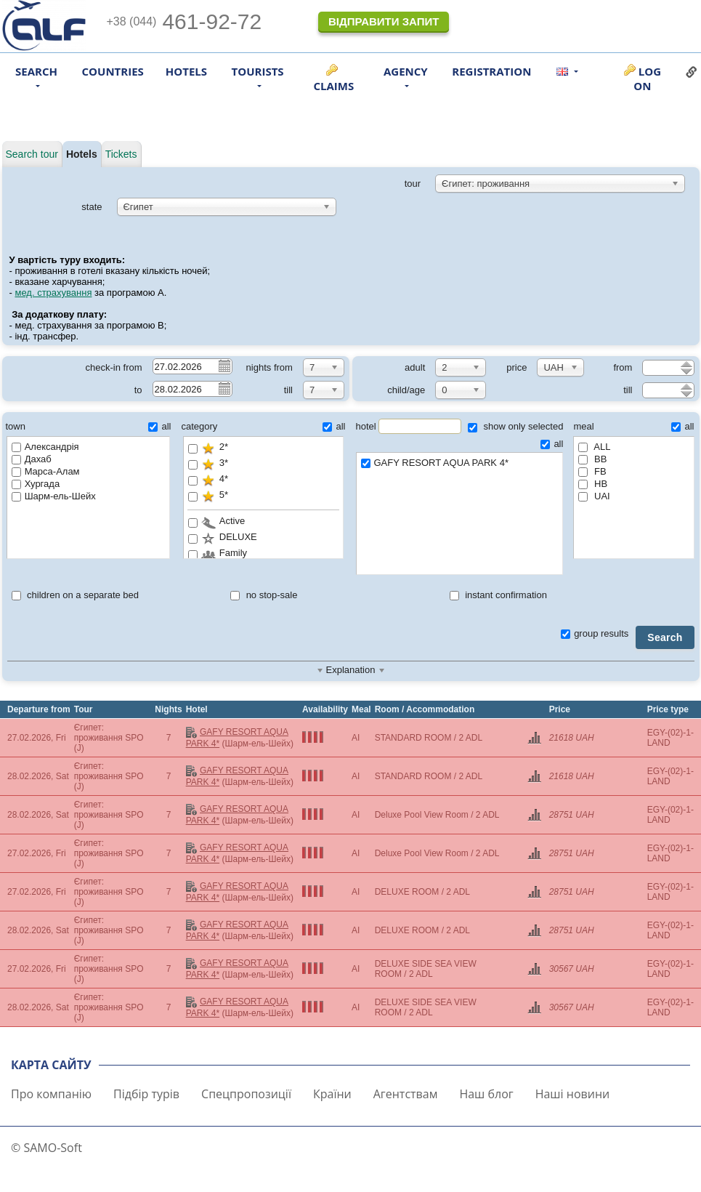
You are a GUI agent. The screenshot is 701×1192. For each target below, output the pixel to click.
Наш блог (486, 1094)
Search (664, 637)
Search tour (32, 154)
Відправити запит (383, 21)
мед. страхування (53, 292)
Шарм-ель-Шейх (54, 496)
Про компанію (51, 1094)
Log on (647, 78)
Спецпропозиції (246, 1094)
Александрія (45, 446)
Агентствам (405, 1094)
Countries (113, 71)
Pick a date (223, 365)
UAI (593, 496)
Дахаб (32, 459)
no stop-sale (263, 594)
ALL (594, 446)
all (159, 426)
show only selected (515, 426)
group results (594, 633)
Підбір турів (146, 1094)
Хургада (36, 483)
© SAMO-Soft (46, 1148)
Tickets (121, 154)
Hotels (186, 71)
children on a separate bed (75, 594)
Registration (491, 71)
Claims (333, 85)
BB (592, 459)
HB (592, 483)
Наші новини (572, 1094)
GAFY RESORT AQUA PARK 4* (460, 463)
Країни (332, 1094)
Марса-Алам (46, 471)
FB (592, 471)
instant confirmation (498, 594)
